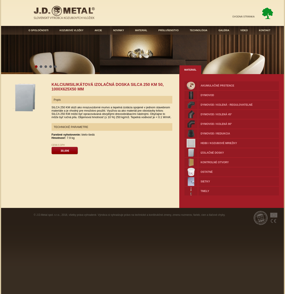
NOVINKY (118, 30)
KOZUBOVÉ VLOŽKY (72, 30)
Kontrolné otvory (215, 162)
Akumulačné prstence (217, 85)
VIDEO (244, 30)
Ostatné (207, 171)
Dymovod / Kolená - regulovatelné (227, 104)
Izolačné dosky (212, 152)
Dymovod (207, 95)
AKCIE (98, 30)
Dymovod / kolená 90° (216, 124)
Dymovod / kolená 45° (216, 114)
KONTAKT (264, 30)
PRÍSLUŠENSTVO (168, 30)
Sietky (205, 181)
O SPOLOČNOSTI (38, 30)
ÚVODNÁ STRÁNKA (243, 16)
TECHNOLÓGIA (198, 30)
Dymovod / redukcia (215, 133)
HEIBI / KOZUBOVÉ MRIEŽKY (219, 143)
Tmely (205, 191)
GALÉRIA (223, 30)
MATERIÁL (141, 30)
